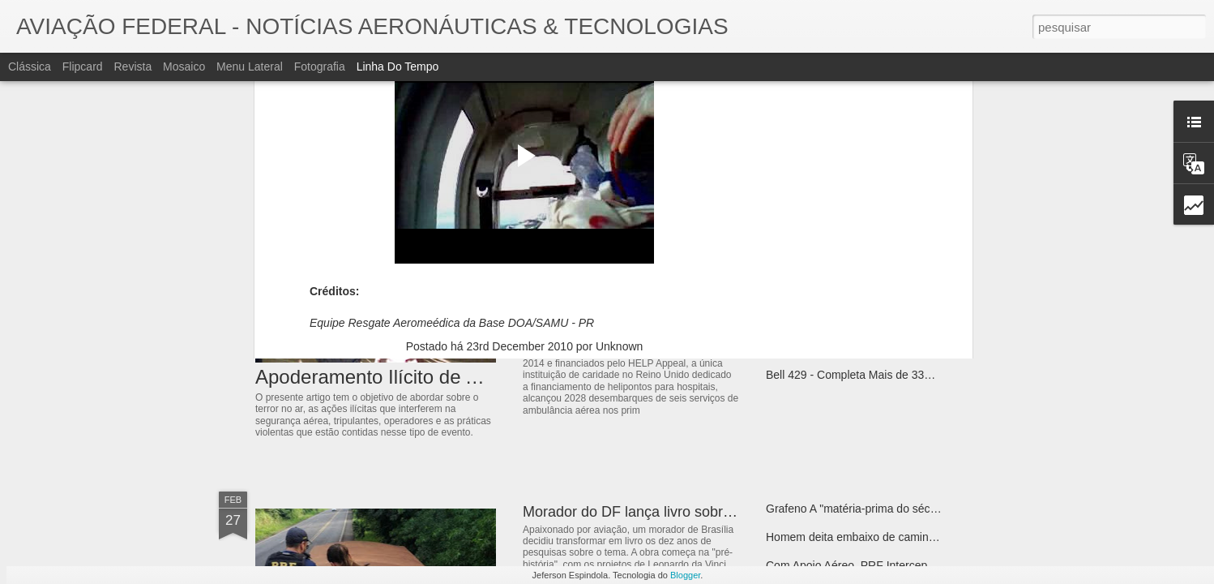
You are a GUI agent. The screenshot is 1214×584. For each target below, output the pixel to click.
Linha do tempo (398, 66)
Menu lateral (249, 66)
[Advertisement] (524, 229)
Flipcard (82, 66)
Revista (132, 66)
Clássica (29, 66)
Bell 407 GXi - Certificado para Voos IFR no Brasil (891, 261)
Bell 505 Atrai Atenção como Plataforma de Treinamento (907, 346)
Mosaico (184, 66)
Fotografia (319, 66)
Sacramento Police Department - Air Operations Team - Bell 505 (927, 317)
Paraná (557, 124)
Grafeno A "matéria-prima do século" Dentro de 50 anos (905, 508)
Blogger (685, 575)
